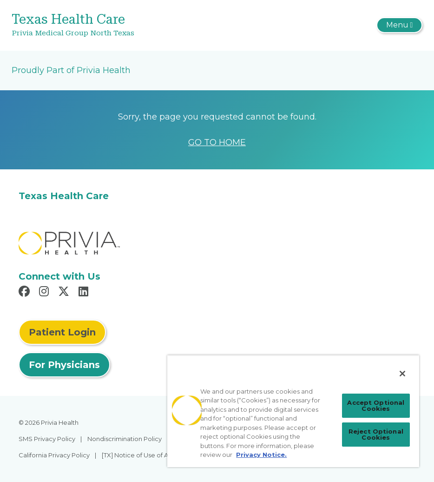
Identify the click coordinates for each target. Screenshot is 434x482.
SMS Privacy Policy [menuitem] (47, 438)
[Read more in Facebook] (26, 293)
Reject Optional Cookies (376, 434)
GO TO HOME (217, 142)
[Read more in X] (65, 293)
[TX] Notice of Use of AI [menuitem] (136, 455)
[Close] (402, 373)
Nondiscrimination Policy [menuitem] (124, 438)
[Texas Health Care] (148, 25)
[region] (293, 411)
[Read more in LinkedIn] (85, 293)
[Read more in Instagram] (45, 293)
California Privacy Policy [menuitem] (54, 455)
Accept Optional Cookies (375, 405)
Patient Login (62, 332)
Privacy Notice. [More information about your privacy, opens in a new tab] (261, 454)
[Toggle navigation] (399, 25)
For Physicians (64, 364)
